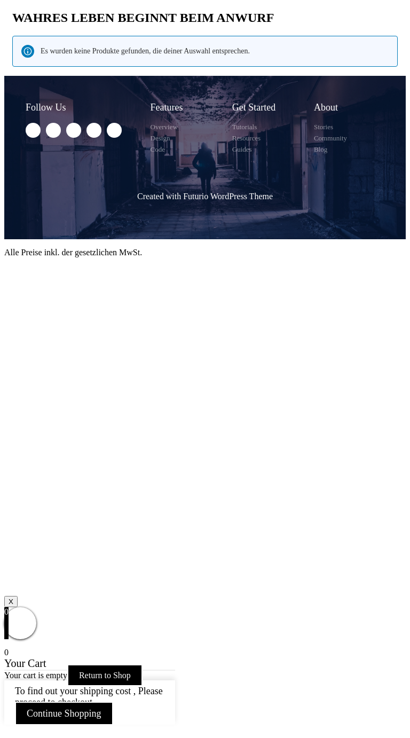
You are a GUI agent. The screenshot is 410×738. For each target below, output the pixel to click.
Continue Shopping (64, 713)
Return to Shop (105, 675)
